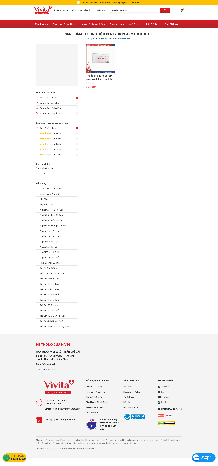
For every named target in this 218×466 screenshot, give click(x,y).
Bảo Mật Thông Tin (94, 397)
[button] (42, 24)
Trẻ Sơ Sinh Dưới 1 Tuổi (51, 321)
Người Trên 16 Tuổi (49, 252)
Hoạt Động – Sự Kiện (132, 392)
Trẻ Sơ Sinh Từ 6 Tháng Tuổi (54, 326)
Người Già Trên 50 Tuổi (51, 210)
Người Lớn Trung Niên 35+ (53, 225)
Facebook (163, 387)
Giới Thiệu (127, 387)
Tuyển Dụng (128, 397)
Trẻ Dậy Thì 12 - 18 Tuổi (52, 273)
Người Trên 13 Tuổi (49, 236)
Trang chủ (91, 39)
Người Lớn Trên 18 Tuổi (51, 215)
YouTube (163, 397)
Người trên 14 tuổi (49, 241)
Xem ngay (135, 2)
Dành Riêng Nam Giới (50, 188)
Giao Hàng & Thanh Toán (96, 402)
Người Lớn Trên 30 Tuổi (51, 220)
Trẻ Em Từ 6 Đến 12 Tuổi (52, 316)
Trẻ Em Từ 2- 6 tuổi (49, 310)
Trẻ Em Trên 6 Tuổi (49, 294)
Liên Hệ (126, 402)
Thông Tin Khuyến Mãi (80, 10)
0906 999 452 (49, 369)
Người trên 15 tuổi (48, 247)
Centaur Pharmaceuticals (120, 39)
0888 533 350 (53, 403)
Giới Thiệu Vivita (60, 10)
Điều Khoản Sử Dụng (95, 407)
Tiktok (162, 402)
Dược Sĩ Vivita (92, 412)
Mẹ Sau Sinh (46, 204)
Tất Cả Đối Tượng (48, 268)
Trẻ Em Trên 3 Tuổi (49, 289)
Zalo (161, 392)
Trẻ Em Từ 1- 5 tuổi (49, 305)
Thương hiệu (102, 39)
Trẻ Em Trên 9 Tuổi (49, 300)
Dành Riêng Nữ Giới (49, 194)
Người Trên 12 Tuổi (49, 231)
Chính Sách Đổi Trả (94, 387)
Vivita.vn (55, 448)
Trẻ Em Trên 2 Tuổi (49, 284)
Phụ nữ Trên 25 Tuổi (50, 263)
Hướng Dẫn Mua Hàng (95, 392)
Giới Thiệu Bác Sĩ (130, 407)
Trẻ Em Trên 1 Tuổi (49, 278)
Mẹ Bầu (44, 199)
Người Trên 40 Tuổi (49, 257)
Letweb (91, 448)
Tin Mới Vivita (99, 10)
